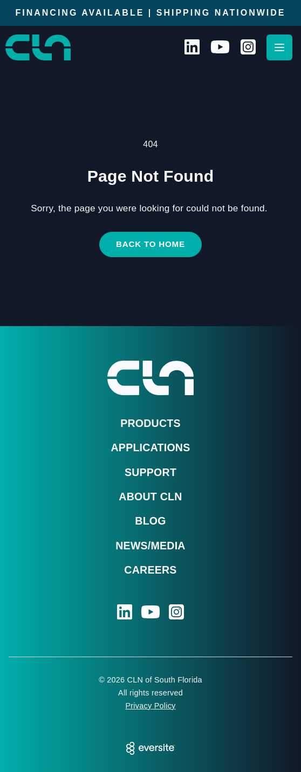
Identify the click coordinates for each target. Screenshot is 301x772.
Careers (150, 570)
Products (150, 423)
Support (150, 472)
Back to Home (150, 244)
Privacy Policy (150, 705)
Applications (150, 447)
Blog (150, 521)
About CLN (150, 496)
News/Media (150, 546)
